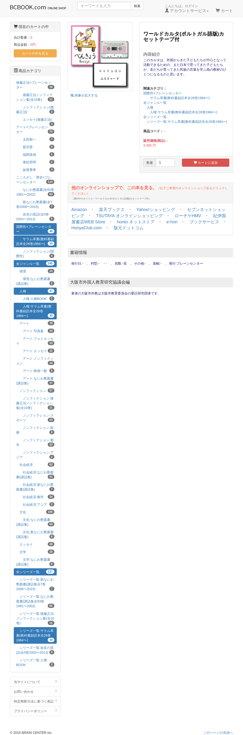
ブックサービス (204, 222)
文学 (35, 552)
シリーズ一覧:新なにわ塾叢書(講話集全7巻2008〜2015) (35, 584)
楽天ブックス (112, 209)
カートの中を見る (35, 53)
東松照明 (35, 162)
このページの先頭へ (218, 733)
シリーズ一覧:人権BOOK (35, 662)
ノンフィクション (35, 390)
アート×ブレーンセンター (35, 129)
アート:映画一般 (35, 370)
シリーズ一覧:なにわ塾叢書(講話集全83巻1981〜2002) (35, 601)
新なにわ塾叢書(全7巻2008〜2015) (35, 204)
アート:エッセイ (35, 351)
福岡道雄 (35, 154)
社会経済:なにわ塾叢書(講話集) (35, 474)
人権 (148, 107)
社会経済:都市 (35, 497)
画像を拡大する (84, 95)
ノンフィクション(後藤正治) (35, 109)
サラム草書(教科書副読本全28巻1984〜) (176, 98)
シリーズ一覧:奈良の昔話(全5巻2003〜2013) (35, 650)
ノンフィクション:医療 (35, 430)
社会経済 (35, 464)
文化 (35, 512)
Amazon (79, 209)
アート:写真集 (35, 331)
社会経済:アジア (35, 504)
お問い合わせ (35, 691)
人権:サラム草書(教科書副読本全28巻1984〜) (180, 112)
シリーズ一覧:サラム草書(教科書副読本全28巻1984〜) (185, 122)
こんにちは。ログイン (187, 8)
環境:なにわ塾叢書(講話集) (35, 281)
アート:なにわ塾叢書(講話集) (35, 381)
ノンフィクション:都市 (35, 442)
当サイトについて (35, 682)
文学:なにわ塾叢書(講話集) (35, 562)
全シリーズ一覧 (155, 117)
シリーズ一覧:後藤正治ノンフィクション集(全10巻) (35, 618)
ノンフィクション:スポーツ (35, 417)
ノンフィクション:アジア (35, 454)
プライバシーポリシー (35, 711)
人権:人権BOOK (35, 298)
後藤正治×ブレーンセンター (35, 85)
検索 (137, 6)
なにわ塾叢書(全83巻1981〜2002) (35, 192)
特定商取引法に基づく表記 (35, 701)
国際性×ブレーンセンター (162, 93)
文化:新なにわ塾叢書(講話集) (35, 534)
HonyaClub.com (86, 227)
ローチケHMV (188, 215)
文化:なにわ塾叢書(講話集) (35, 522)
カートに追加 (206, 163)
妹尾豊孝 (35, 169)
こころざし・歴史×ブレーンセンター (35, 179)
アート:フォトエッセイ (35, 341)
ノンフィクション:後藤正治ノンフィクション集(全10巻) (35, 403)
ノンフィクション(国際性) (35, 253)
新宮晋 (35, 147)
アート (35, 323)
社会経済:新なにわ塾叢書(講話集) (35, 487)
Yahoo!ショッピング (155, 209)
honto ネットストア (136, 222)
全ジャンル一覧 (155, 103)
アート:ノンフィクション (35, 361)
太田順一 (35, 139)
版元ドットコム (129, 227)
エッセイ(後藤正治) (35, 120)
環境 (35, 271)
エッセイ (35, 544)
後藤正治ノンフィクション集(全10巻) (35, 97)
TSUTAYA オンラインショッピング (129, 215)
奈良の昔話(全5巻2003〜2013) (35, 216)
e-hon (172, 222)
